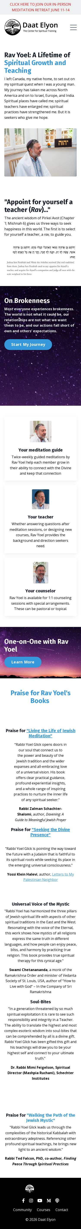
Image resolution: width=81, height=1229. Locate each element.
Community (22, 1209)
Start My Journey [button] (28, 344)
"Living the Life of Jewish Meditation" (51, 733)
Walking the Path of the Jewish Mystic (50, 1118)
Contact (62, 1209)
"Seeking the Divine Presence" (50, 832)
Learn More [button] (23, 662)
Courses (43, 1209)
